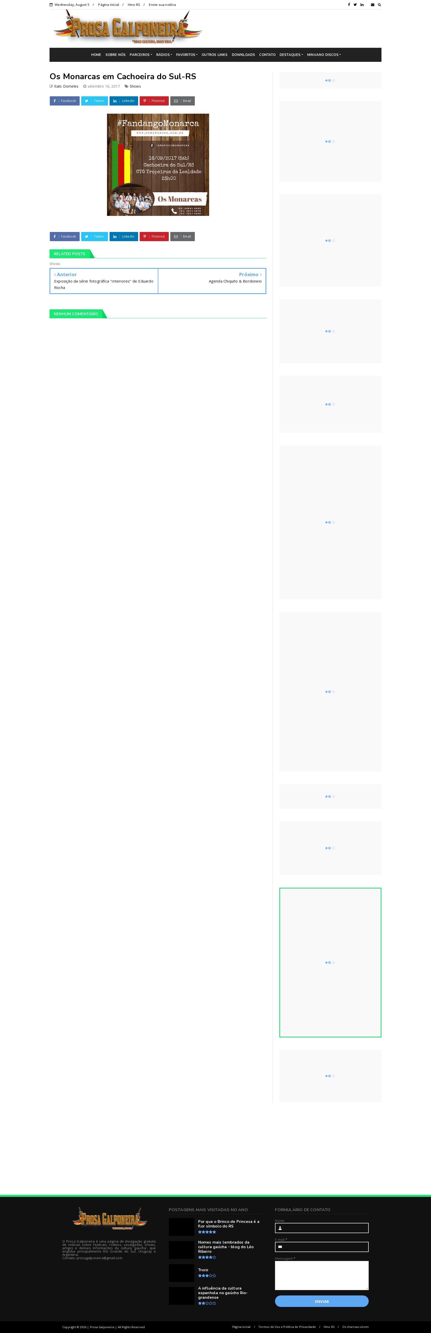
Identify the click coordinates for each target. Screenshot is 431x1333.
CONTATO (267, 55)
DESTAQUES (290, 55)
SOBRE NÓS (115, 55)
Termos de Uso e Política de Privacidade (287, 1326)
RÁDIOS (163, 55)
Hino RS (134, 4)
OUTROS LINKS (215, 55)
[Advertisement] (296, 28)
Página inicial (108, 4)
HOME (96, 55)
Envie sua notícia (162, 4)
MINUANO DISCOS (323, 55)
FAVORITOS (185, 55)
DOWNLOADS (243, 55)
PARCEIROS (140, 55)
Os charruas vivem (355, 1326)
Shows (135, 86)
